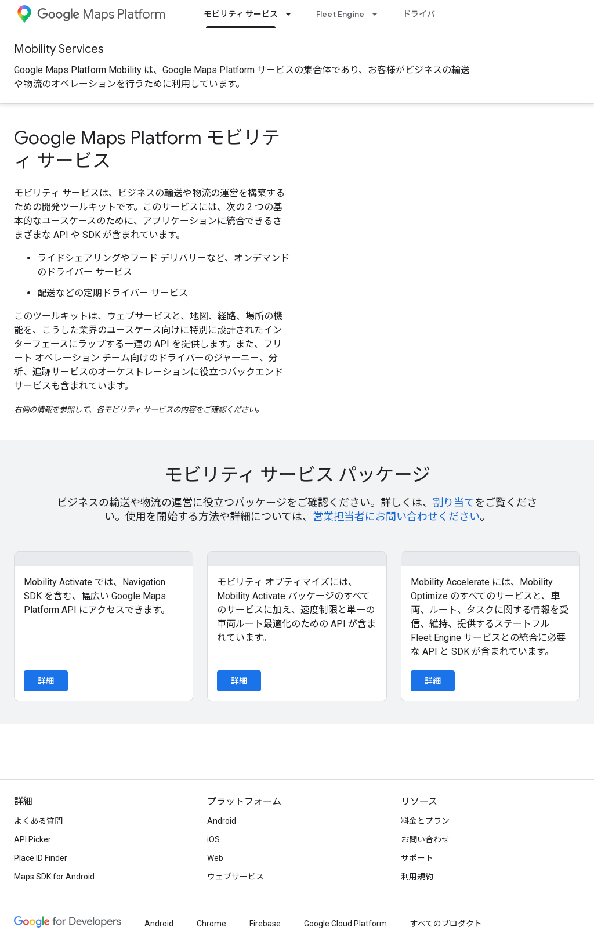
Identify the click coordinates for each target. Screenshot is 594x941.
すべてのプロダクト (446, 923)
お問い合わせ (425, 839)
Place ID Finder (40, 858)
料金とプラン (425, 820)
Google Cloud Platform (345, 923)
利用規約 (417, 876)
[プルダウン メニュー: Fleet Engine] (378, 14)
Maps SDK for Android (54, 876)
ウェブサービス (235, 876)
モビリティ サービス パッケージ (297, 474)
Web (215, 858)
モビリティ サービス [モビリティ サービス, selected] (241, 14)
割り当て (454, 502)
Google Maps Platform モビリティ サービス (147, 149)
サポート (417, 858)
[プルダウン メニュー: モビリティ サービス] (292, 14)
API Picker (32, 839)
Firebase (265, 923)
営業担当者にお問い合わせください (396, 516)
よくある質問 (38, 820)
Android (221, 820)
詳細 (46, 681)
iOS (213, 839)
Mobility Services (59, 49)
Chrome (211, 923)
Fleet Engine (340, 14)
